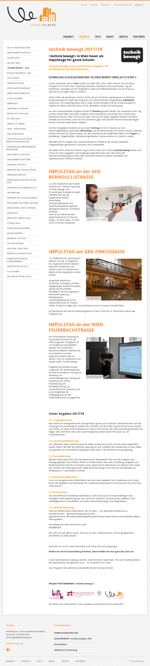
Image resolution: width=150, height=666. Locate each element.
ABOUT (110, 36)
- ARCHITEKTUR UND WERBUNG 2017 (21, 187)
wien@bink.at (55, 527)
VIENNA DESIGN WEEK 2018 (66, 633)
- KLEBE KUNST (12, 213)
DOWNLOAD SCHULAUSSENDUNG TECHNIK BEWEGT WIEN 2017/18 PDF (91, 77)
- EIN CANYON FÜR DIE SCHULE (18, 276)
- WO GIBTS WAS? (13, 118)
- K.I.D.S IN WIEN (12, 271)
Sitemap (94, 5)
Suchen (143, 4)
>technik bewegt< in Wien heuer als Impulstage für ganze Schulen (76, 58)
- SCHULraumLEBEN (14, 98)
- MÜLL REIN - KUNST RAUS (17, 248)
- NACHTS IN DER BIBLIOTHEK (18, 47)
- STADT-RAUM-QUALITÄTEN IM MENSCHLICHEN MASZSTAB (19, 140)
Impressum (105, 5)
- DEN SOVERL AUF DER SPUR (18, 154)
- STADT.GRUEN (12, 78)
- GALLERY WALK (12, 58)
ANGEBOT (68, 36)
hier (123, 551)
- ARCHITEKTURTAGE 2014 (17, 266)
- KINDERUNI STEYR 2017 (16, 164)
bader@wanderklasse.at (21, 637)
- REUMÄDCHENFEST (14, 233)
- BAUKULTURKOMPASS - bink (18, 73)
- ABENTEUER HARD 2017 (16, 175)
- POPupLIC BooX (13, 223)
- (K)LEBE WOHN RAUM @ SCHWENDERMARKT (16, 260)
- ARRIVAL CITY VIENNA (15, 124)
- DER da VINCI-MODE (15, 134)
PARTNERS (139, 36)
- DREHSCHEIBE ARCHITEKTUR (18, 52)
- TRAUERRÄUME (13, 192)
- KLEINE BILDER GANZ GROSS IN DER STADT (21, 181)
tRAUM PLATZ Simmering (65, 650)
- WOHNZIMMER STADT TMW (18, 159)
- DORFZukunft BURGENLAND (18, 88)
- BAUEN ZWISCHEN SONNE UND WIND (22, 203)
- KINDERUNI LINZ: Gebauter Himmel (21, 170)
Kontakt (84, 5)
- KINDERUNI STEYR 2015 (16, 238)
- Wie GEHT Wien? (13, 63)
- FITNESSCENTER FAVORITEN (18, 228)
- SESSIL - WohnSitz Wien (16, 129)
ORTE (98, 36)
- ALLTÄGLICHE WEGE (14, 243)
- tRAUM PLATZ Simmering (17, 113)
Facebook (110, 546)
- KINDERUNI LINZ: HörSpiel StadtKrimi (22, 198)
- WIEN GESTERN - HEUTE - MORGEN (20, 208)
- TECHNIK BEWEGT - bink (17, 68)
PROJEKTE (84, 36)
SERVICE (123, 36)
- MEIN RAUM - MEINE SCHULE (18, 218)
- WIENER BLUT (12, 103)
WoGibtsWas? (60, 644)
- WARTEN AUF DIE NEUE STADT (19, 253)
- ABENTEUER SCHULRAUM (17, 108)
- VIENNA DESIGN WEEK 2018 (17, 93)
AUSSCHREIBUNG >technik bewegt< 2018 (72, 638)
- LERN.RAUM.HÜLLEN (15, 83)
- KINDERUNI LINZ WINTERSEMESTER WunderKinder (21, 148)
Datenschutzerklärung (123, 5)
